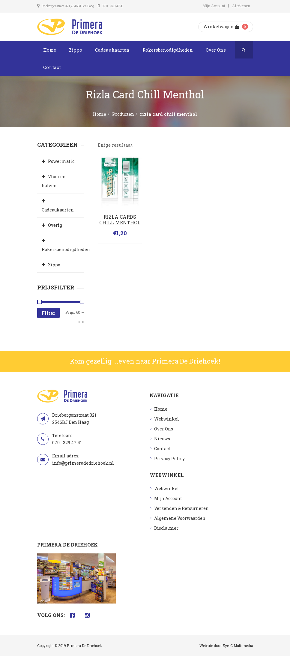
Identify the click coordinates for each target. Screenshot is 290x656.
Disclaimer (166, 528)
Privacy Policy (169, 458)
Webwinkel (166, 419)
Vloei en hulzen (54, 181)
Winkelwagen (221, 26)
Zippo (75, 50)
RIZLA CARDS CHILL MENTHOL (119, 220)
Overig (55, 225)
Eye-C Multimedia (238, 645)
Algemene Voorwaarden (179, 518)
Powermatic (61, 161)
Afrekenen (241, 5)
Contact (52, 67)
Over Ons (216, 50)
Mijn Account (213, 5)
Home (49, 50)
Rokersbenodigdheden (167, 50)
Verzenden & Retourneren (181, 508)
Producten (123, 114)
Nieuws (162, 439)
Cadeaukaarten (112, 50)
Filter (48, 313)
